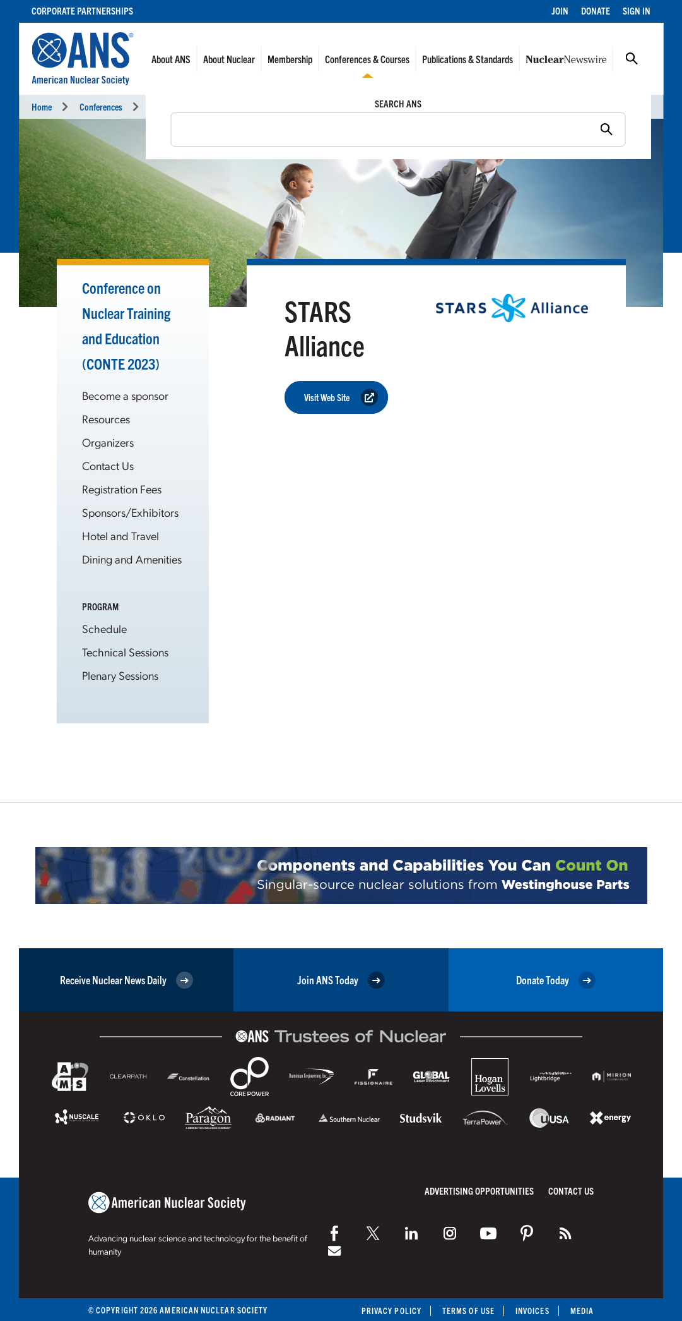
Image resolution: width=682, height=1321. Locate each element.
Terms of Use (468, 1310)
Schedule (104, 628)
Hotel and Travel (120, 535)
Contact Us (108, 465)
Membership (290, 58)
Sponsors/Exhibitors (130, 512)
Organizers (108, 442)
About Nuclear (229, 58)
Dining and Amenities (132, 559)
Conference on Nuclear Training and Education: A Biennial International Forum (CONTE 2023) (308, 106)
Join (559, 10)
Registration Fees (122, 488)
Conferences (100, 106)
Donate (595, 10)
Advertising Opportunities (479, 1191)
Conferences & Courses (367, 58)
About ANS (171, 58)
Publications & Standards (467, 58)
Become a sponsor (125, 395)
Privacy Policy (391, 1310)
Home (42, 106)
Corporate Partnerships (82, 10)
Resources (106, 418)
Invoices (532, 1310)
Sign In (636, 10)
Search (631, 59)
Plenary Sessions (120, 675)
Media (582, 1310)
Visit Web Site (341, 397)
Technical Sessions (125, 651)
